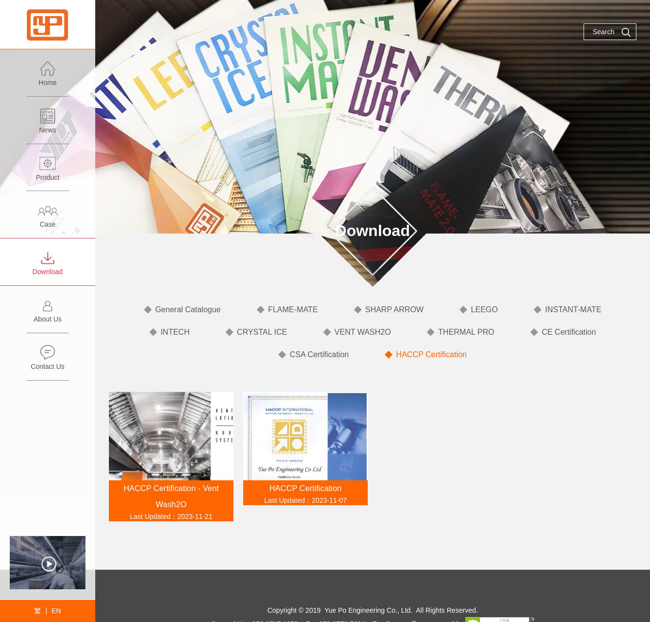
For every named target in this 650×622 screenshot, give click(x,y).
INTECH (175, 332)
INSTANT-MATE (573, 309)
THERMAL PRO (466, 332)
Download (47, 267)
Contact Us (47, 362)
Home (47, 78)
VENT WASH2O (363, 332)
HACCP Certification (431, 354)
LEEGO (484, 309)
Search (612, 32)
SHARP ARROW (394, 309)
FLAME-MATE (293, 309)
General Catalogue (188, 309)
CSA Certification (319, 354)
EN (56, 611)
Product (47, 173)
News (47, 125)
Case (47, 220)
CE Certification (569, 332)
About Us (47, 315)
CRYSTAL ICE (262, 332)
